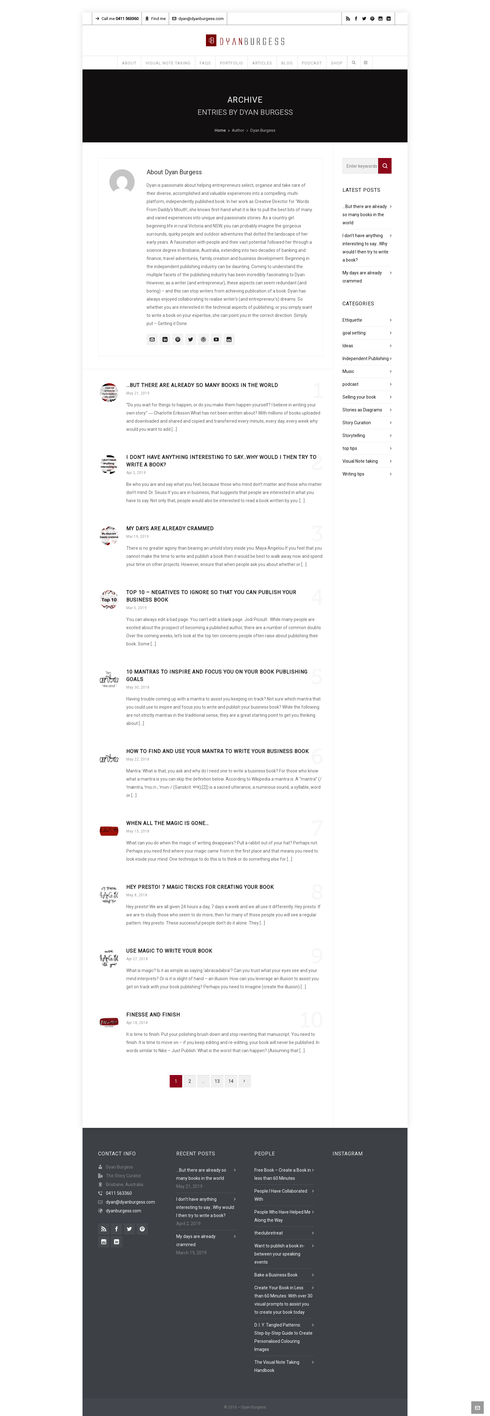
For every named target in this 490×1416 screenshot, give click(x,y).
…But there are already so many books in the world (202, 385)
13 (217, 1081)
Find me (155, 18)
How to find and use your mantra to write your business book (217, 751)
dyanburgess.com (123, 1210)
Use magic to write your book (169, 951)
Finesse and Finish (153, 1015)
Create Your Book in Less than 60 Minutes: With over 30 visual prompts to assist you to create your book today (283, 1300)
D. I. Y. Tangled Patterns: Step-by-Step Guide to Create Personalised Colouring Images (283, 1337)
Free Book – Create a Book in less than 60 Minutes (282, 1174)
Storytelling (353, 435)
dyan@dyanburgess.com (198, 18)
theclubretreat (268, 1232)
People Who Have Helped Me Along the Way (282, 1216)
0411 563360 (119, 1193)
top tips (349, 448)
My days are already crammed (170, 529)
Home (220, 130)
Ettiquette (352, 320)
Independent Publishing (365, 358)
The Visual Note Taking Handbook (276, 1366)
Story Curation (356, 422)
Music (348, 371)
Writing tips (353, 473)
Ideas (347, 345)
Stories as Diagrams (362, 409)
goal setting (354, 332)
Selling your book (359, 397)
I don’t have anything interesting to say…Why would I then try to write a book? (205, 1207)
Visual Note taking (360, 461)
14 (230, 1081)
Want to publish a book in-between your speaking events (279, 1254)
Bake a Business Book (276, 1274)
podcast (350, 384)
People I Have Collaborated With (280, 1195)
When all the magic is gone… (167, 823)
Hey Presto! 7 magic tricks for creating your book (200, 887)
